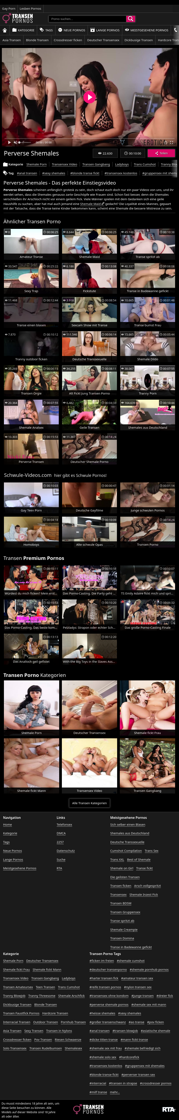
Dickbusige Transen (139, 40)
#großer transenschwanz (108, 1022)
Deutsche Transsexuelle (127, 842)
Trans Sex (152, 850)
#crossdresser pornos (156, 1083)
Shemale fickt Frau (16, 969)
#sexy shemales (53, 173)
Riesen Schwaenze (68, 1039)
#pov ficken (155, 1022)
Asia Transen (11, 40)
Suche (61, 859)
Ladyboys (122, 164)
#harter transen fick (104, 978)
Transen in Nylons (59, 1031)
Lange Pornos (104, 30)
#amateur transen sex (137, 978)
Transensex (118, 894)
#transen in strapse (123, 1083)
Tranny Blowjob (14, 996)
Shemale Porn (36, 164)
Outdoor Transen (45, 1022)
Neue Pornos (71, 30)
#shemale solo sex (103, 1057)
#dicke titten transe (104, 1039)
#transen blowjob (125, 1031)
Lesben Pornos (30, 8)
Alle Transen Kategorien (89, 803)
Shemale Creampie (124, 929)
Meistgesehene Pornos (146, 30)
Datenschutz (66, 850)
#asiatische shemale (155, 1031)
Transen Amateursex (18, 987)
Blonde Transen (37, 40)
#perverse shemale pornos (109, 1004)
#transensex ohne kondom (109, 996)
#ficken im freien (102, 960)
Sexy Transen (33, 1031)
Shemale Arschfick (71, 996)
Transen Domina (122, 938)
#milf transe (98, 1092)
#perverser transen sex (138, 1074)
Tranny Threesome (41, 996)
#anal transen (27, 173)
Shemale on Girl (121, 868)
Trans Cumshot (145, 164)
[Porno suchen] (87, 19)
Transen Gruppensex (125, 912)
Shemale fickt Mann (47, 969)
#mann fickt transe (134, 1039)
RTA (59, 868)
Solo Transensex (15, 1048)
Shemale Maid (90, 204)
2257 (60, 842)
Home (7, 824)
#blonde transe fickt (84, 173)
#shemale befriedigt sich (142, 1048)
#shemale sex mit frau (106, 1048)
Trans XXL (117, 859)
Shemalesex (73, 1048)
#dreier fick (165, 996)
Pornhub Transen (73, 1022)
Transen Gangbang (96, 164)
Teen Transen (45, 987)
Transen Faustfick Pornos (21, 1013)
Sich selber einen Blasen (127, 824)
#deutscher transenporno (108, 969)
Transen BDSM (121, 903)
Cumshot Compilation (126, 850)
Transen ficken (120, 886)
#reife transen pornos (105, 987)
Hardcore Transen (55, 1013)
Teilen (161, 153)
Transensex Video (64, 164)
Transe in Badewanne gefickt (131, 947)
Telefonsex (64, 824)
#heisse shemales (102, 1013)
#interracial (98, 1083)
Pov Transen (43, 1039)
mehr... (115, 1092)
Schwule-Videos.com (28, 475)
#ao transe (136, 1022)
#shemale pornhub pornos (149, 969)
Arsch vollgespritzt (147, 886)
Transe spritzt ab (122, 921)
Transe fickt (144, 868)
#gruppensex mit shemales (145, 1066)
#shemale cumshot (131, 960)
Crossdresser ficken (68, 40)
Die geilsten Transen (125, 877)
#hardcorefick (129, 1057)
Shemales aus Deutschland (129, 833)
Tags (46, 30)
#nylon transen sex (138, 987)
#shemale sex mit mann (148, 1004)
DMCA (61, 833)
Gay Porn (8, 8)
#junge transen (142, 996)
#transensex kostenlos (121, 173)
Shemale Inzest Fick (144, 894)
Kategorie (23, 30)
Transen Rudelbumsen (45, 1048)
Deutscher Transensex (103, 40)
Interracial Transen (16, 1022)
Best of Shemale (139, 859)
